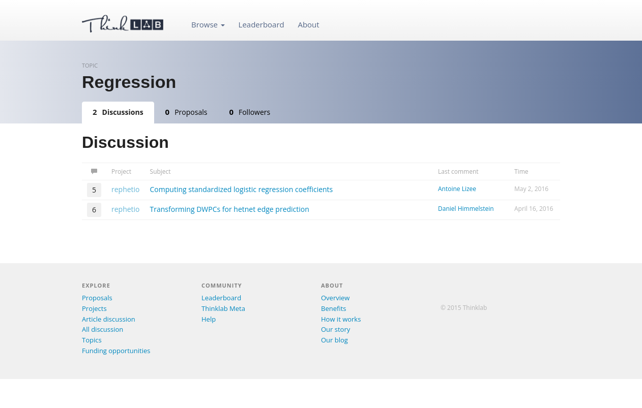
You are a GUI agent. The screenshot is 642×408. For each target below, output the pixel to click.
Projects (94, 308)
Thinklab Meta (223, 308)
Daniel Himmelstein (466, 208)
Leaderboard (261, 24)
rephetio (125, 189)
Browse (208, 24)
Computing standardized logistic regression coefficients (241, 189)
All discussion (102, 329)
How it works (341, 319)
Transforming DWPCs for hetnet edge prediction (229, 209)
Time (521, 171)
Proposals (186, 112)
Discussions (118, 112)
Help (208, 319)
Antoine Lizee (457, 188)
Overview (335, 297)
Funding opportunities (116, 350)
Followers (249, 112)
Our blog (334, 339)
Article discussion (108, 319)
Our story (335, 329)
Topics (92, 339)
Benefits (333, 308)
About (308, 24)
